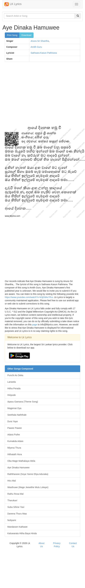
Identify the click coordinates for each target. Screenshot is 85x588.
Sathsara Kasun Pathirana (44, 53)
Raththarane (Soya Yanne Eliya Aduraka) (27, 474)
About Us (41, 545)
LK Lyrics (12, 4)
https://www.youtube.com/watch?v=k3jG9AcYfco (29, 297)
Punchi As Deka (15, 375)
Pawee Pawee (14, 428)
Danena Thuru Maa (17, 513)
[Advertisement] (30, 95)
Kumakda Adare (15, 441)
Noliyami (11, 520)
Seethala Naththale (16, 415)
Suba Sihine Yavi (15, 507)
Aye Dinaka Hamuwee (18, 467)
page (34, 324)
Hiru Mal (11, 480)
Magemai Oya (14, 408)
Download (26, 35)
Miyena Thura (14, 447)
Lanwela (11, 382)
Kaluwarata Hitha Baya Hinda (22, 533)
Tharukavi (12, 500)
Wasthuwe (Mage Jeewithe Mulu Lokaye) (27, 487)
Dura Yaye (12, 421)
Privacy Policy (56, 545)
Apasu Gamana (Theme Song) (22, 401)
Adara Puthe (13, 434)
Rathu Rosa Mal (15, 494)
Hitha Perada (14, 388)
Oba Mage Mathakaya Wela (21, 461)
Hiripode (11, 395)
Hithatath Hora (14, 454)
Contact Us (73, 545)
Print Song (12, 35)
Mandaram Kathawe (17, 527)
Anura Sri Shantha (40, 41)
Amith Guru (36, 47)
